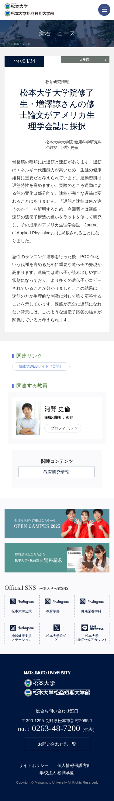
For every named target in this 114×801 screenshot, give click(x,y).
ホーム (6, 44)
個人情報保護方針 (74, 765)
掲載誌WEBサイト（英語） (41, 366)
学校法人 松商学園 (57, 772)
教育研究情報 (56, 472)
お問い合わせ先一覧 (57, 744)
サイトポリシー (34, 765)
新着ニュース (22, 44)
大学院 (84, 59)
